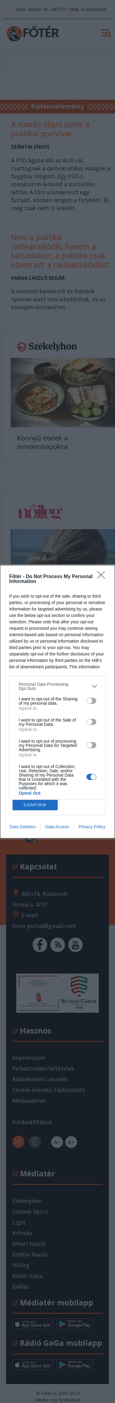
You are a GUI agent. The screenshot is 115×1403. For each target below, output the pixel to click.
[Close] (103, 577)
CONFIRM (35, 805)
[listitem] (57, 686)
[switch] (91, 701)
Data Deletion (23, 826)
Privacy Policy (92, 826)
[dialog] (57, 701)
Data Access (57, 826)
